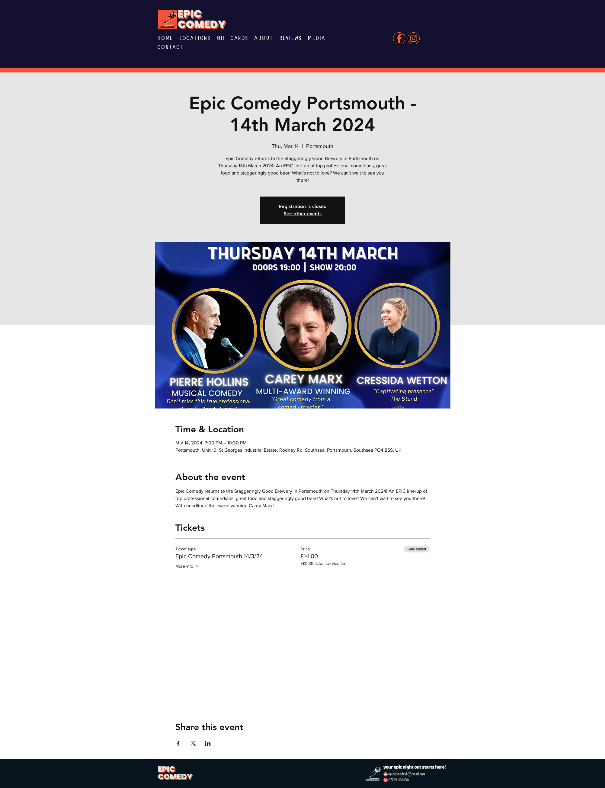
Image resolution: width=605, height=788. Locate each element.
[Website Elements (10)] (399, 38)
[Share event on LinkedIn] (208, 743)
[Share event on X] (193, 743)
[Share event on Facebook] (178, 743)
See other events (303, 213)
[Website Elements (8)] (413, 38)
